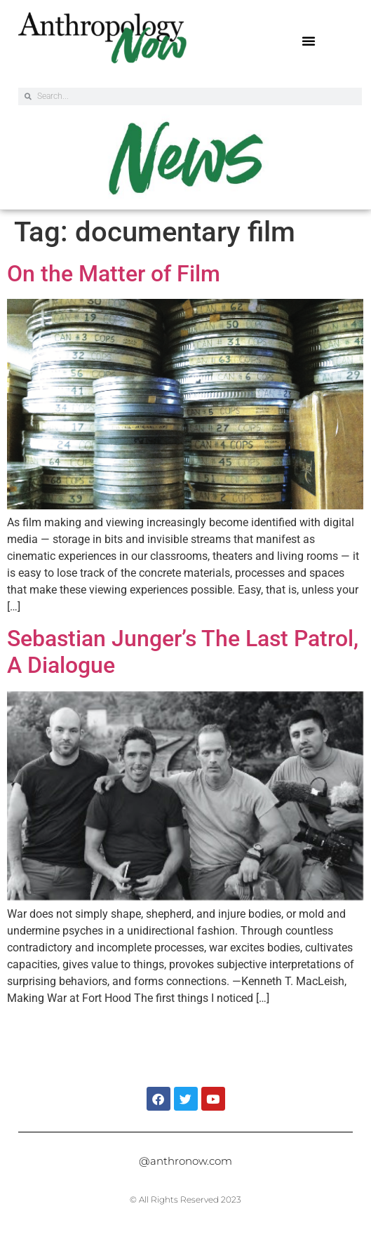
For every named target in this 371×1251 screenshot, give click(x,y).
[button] (308, 40)
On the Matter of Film (113, 273)
